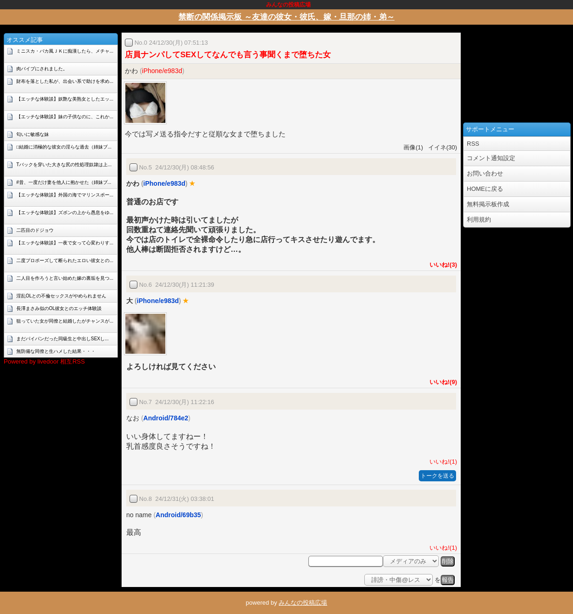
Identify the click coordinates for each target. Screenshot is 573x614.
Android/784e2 (165, 418)
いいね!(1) (441, 461)
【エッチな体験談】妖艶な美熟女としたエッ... (64, 98)
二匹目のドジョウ (35, 230)
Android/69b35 (178, 515)
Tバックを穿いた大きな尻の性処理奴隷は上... (63, 164)
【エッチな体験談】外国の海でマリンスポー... (64, 194)
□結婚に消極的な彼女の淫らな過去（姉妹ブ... (63, 146)
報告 (448, 579)
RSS (473, 143)
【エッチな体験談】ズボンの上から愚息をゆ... (64, 212)
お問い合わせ (485, 173)
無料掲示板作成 (488, 204)
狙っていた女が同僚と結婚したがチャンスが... (64, 321)
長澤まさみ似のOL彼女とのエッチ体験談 (59, 308)
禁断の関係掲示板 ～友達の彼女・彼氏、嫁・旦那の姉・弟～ (286, 17)
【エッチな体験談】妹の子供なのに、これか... (64, 116)
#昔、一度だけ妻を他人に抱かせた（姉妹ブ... (63, 182)
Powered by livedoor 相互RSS (44, 361)
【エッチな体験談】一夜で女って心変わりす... (64, 242)
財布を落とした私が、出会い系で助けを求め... (64, 81)
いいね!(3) (441, 264)
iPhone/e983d (162, 70)
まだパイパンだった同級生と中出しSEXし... (62, 338)
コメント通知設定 (491, 158)
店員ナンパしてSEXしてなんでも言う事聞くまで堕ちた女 (228, 54)
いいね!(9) (441, 381)
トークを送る (437, 475)
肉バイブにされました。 (42, 68)
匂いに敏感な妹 (32, 134)
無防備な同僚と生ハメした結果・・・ (56, 351)
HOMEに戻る (485, 188)
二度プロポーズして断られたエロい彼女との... (64, 260)
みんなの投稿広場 (303, 602)
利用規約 (479, 219)
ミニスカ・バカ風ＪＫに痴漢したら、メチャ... (64, 51)
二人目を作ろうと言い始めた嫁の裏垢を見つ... (64, 278)
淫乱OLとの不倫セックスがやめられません (61, 295)
